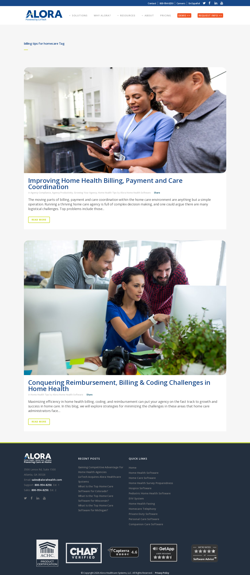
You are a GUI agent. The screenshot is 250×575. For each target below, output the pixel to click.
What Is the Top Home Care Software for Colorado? (95, 489)
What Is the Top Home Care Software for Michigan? (95, 508)
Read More (39, 219)
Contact (152, 3)
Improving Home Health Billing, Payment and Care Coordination (105, 183)
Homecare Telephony (142, 508)
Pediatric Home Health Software (150, 493)
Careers (181, 3)
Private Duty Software (143, 514)
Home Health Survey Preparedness (151, 483)
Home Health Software (143, 472)
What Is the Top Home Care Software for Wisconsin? (95, 498)
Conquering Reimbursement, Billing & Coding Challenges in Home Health (119, 385)
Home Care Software (142, 478)
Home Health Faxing (142, 503)
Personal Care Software (144, 519)
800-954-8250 (166, 3)
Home (132, 467)
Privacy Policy (162, 572)
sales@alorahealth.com (47, 479)
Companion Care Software (146, 524)
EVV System (136, 498)
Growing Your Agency (85, 192)
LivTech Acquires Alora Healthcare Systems (99, 479)
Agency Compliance (41, 192)
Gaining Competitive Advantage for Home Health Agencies (100, 469)
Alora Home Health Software (135, 192)
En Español (194, 3)
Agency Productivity (62, 192)
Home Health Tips (107, 192)
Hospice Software (140, 488)
